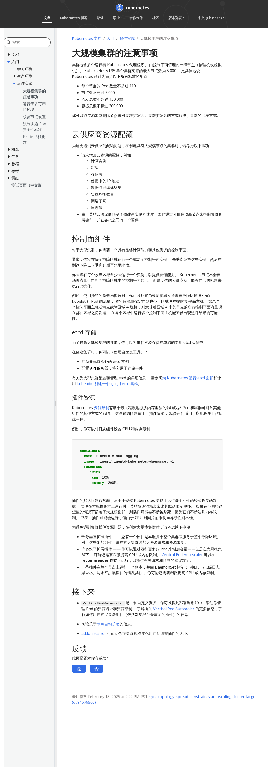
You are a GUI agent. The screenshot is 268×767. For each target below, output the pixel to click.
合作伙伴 (136, 17)
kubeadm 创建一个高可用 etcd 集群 (107, 383)
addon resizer (93, 633)
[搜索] (33, 42)
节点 (191, 64)
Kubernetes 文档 (86, 38)
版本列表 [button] (175, 17)
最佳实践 (127, 38)
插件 (153, 413)
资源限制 (101, 407)
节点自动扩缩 (108, 624)
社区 (155, 17)
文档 (47, 17)
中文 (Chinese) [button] (210, 17)
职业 (116, 17)
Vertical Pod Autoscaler (182, 554)
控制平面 (160, 64)
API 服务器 (99, 368)
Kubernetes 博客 (73, 17)
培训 (100, 17)
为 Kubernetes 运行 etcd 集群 (187, 378)
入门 (110, 38)
